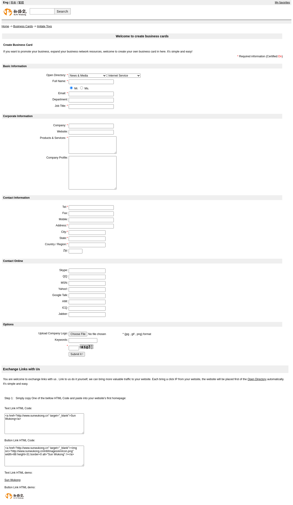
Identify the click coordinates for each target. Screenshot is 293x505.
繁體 (21, 2)
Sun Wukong (13, 480)
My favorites (282, 2)
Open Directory (256, 379)
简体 (13, 2)
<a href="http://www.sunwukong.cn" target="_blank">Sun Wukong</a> (44, 423)
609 (87, 76)
